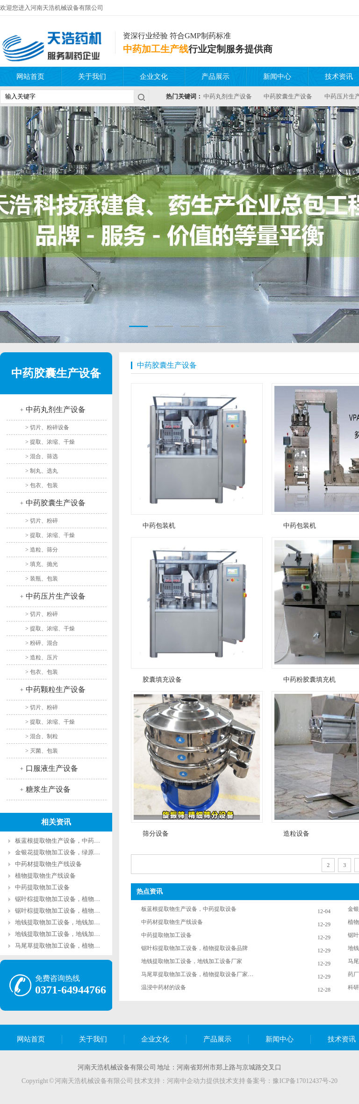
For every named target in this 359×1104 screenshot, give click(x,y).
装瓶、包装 (44, 578)
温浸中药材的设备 (163, 987)
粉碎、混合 (44, 643)
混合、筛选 (44, 456)
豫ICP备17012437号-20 (305, 1080)
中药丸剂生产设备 (227, 96)
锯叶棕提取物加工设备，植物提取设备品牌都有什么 (85, 898)
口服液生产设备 (52, 768)
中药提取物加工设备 (42, 887)
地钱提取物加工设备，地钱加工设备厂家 (69, 933)
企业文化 (154, 76)
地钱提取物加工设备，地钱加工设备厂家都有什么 (82, 922)
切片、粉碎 (44, 520)
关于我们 (92, 76)
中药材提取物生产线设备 (48, 863)
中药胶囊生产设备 (288, 96)
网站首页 (30, 76)
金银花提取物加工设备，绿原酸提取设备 (69, 852)
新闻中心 (277, 76)
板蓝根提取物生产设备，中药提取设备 (66, 840)
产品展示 (215, 76)
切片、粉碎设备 (49, 427)
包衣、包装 (44, 485)
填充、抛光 (44, 564)
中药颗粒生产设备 (56, 689)
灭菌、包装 (44, 751)
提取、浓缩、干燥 (52, 442)
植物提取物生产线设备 (45, 875)
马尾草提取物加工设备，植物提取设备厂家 (72, 945)
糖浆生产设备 (48, 789)
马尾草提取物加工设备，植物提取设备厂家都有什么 (197, 974)
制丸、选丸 (44, 471)
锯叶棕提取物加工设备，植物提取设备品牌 (72, 910)
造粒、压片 (44, 657)
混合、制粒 (44, 736)
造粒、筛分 (44, 549)
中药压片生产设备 (56, 596)
